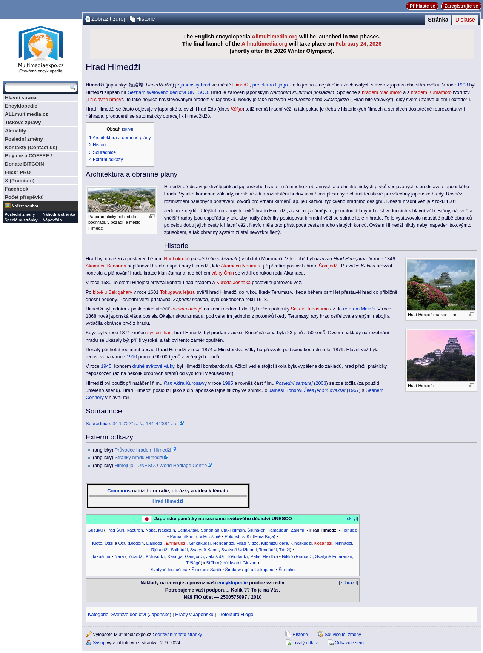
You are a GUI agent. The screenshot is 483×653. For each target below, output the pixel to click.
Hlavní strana (21, 97)
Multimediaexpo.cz (41, 48)
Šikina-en (256, 529)
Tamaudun (278, 529)
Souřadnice (98, 423)
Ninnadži (343, 543)
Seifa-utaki (187, 529)
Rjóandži (159, 549)
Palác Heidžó (264, 556)
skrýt (127, 129)
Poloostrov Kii (238, 536)
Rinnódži (303, 556)
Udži (109, 543)
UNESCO (198, 92)
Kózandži (323, 543)
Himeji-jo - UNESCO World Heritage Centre (161, 465)
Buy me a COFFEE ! (28, 155)
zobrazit (348, 582)
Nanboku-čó (176, 258)
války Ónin (223, 273)
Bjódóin (136, 543)
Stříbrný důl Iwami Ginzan (231, 562)
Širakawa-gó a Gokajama (250, 569)
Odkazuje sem (349, 642)
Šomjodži (328, 266)
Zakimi (297, 529)
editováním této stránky (178, 634)
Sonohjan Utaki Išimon (223, 529)
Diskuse (465, 20)
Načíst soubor (25, 206)
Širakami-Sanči (206, 569)
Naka (150, 529)
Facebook (16, 189)
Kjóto (97, 543)
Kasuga (175, 556)
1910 (131, 357)
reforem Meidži (359, 309)
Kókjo (237, 109)
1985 (227, 383)
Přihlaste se (422, 6)
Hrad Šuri (114, 529)
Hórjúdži (349, 529)
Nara (119, 556)
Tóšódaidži (237, 556)
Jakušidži (215, 556)
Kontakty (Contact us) (31, 147)
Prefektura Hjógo (235, 614)
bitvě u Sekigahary (112, 292)
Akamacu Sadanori (106, 266)
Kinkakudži (301, 543)
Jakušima (101, 556)
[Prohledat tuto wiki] (37, 87)
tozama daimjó (187, 309)
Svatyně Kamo (204, 549)
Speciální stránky (21, 220)
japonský (189, 85)
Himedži (241, 85)
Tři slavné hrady (104, 99)
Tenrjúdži (268, 549)
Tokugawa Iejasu (178, 292)
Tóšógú (193, 562)
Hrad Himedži (167, 501)
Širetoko (286, 569)
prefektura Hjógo (270, 85)
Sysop (99, 642)
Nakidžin (166, 529)
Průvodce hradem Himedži (143, 450)
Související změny (343, 634)
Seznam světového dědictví (157, 92)
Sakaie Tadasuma (310, 309)
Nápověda (52, 220)
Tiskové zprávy (23, 122)
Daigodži (154, 543)
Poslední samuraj (294, 383)
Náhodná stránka (59, 214)
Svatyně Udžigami (239, 549)
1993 (462, 85)
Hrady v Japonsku (194, 614)
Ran (168, 383)
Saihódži (179, 549)
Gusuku (95, 529)
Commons (119, 490)
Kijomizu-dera (274, 543)
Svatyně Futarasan (333, 556)
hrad (205, 85)
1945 (106, 366)
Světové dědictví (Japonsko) (141, 614)
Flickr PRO (18, 172)
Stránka (438, 20)
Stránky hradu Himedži (139, 457)
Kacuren (134, 529)
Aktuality (15, 131)
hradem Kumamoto (431, 92)
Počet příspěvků (24, 197)
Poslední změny (24, 139)
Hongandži (223, 543)
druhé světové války (153, 366)
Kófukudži (155, 556)
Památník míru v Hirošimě (195, 536)
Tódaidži (135, 556)
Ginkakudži (200, 543)
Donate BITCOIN (24, 164)
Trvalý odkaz (305, 642)
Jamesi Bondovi (286, 390)
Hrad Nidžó (247, 543)
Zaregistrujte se (461, 6)
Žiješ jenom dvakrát (324, 390)
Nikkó (287, 556)
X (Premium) (20, 180)
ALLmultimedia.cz (26, 114)
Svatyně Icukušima (169, 569)
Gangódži (194, 556)
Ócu (122, 543)
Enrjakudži (176, 543)
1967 (353, 390)
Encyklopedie (21, 106)
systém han (159, 332)
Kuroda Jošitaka (233, 282)
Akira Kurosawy (190, 383)
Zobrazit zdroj (108, 19)
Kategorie (98, 614)
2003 (320, 383)
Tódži (284, 549)
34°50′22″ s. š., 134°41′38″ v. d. (145, 423)
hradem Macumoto (382, 92)
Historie (145, 19)
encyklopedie (232, 582)
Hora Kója (264, 536)
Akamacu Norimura (241, 266)
